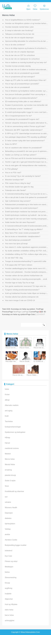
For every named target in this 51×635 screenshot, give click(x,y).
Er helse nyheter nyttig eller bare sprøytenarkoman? (25, 141)
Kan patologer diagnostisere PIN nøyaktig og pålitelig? (26, 137)
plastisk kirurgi (10, 475)
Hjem (28, 7)
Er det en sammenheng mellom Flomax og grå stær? (25, 126)
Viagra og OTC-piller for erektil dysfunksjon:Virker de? (25, 80)
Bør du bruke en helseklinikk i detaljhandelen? (22, 236)
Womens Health (11, 507)
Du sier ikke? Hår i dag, (14, 258)
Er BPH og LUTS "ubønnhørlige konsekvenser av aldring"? (27, 133)
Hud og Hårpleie (11, 604)
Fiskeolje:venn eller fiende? (15, 190)
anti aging (8, 411)
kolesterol (8, 550)
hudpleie (8, 594)
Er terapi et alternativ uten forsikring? (19, 30)
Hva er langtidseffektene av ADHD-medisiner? (22, 20)
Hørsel (7, 443)
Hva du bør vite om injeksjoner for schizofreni (22, 59)
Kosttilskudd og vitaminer (14, 491)
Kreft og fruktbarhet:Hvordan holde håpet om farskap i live (27, 293)
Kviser (7, 394)
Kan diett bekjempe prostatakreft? (18, 240)
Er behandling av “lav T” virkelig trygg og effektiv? (24, 229)
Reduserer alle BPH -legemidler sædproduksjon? (24, 130)
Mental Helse (10, 464)
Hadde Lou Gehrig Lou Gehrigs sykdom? (20, 155)
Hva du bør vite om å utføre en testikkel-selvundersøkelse (27, 69)
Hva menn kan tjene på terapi (16, 244)
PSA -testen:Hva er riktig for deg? (18, 183)
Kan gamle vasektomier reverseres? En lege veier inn (25, 286)
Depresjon (9, 513)
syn (6, 497)
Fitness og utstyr (11, 561)
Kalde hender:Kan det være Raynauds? (20, 222)
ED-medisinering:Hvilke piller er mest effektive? (23, 101)
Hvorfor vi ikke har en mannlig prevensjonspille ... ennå (26, 279)
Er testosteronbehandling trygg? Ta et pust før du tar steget (27, 194)
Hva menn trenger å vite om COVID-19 (20, 300)
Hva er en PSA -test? (13, 172)
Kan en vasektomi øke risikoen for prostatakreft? (23, 148)
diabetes (8, 518)
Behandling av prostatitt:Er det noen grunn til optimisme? (26, 151)
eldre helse (9, 610)
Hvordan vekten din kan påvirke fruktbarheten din (24, 275)
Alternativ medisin (11, 405)
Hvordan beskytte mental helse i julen (19, 27)
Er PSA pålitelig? (11, 169)
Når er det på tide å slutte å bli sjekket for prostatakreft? (26, 197)
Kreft (7, 416)
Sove (7, 486)
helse (7, 389)
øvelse (7, 534)
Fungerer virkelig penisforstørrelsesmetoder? (22, 290)
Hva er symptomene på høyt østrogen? (20, 77)
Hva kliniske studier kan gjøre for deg (19, 187)
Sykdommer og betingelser (15, 432)
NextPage (17, 312)
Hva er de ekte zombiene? (15, 45)
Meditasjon (9, 567)
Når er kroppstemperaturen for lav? (18, 116)
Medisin (8, 454)
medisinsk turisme (12, 448)
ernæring (8, 470)
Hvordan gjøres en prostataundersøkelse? (21, 98)
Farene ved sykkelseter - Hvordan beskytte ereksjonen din (27, 272)
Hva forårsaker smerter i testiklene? (18, 109)
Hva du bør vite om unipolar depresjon (19, 52)
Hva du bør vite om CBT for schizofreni (20, 55)
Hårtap (7, 437)
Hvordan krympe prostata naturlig (18, 66)
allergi (7, 400)
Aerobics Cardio (11, 540)
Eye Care (8, 556)
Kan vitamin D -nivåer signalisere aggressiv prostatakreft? (27, 247)
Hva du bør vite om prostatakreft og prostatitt (22, 73)
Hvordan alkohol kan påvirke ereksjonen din (21, 297)
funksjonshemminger (13, 427)
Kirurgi (7, 583)
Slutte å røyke (10, 481)
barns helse (9, 615)
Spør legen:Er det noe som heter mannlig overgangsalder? (27, 219)
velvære (8, 502)
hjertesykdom (10, 524)
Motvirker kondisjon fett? (14, 180)
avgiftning (8, 588)
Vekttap (8, 529)
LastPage (25, 312)
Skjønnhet (9, 599)
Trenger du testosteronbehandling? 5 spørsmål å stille (25, 261)
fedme (7, 572)
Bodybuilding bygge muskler (15, 545)
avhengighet (9, 620)
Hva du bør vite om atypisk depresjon (19, 38)
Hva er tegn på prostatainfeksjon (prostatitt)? (22, 84)
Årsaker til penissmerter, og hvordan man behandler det (26, 105)
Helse (35, 7)
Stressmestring (10, 577)
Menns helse (10, 459)
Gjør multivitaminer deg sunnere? (18, 201)
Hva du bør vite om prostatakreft (17, 87)
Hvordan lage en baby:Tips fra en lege (19, 283)
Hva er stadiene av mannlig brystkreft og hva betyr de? (26, 62)
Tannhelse (9, 421)
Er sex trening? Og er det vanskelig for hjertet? (23, 176)
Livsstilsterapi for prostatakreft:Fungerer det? (22, 119)
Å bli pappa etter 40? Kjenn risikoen (18, 265)
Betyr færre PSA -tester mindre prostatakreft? (22, 233)
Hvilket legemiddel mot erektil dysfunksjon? (21, 208)
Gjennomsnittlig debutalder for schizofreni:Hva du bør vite (27, 41)
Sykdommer (44, 7)
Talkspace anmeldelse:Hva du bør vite (19, 34)
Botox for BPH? (11, 144)
